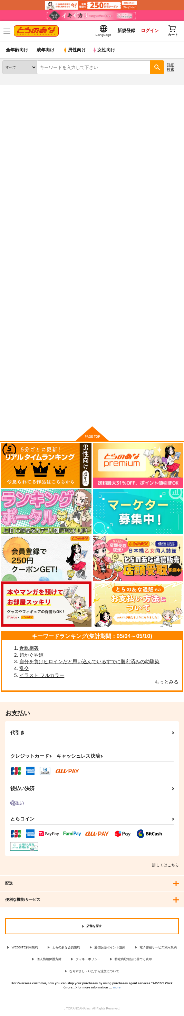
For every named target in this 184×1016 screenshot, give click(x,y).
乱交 (24, 668)
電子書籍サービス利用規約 (158, 947)
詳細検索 (170, 67)
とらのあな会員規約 (66, 947)
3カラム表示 (151, 218)
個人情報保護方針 (49, 959)
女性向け (103, 49)
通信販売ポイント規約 (109, 947)
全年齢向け (17, 49)
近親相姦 (29, 648)
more (116, 987)
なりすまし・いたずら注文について (94, 971)
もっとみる (166, 682)
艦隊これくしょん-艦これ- (81, 113)
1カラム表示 (175, 218)
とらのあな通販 (16, 89)
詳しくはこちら (165, 865)
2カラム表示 (163, 218)
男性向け (74, 49)
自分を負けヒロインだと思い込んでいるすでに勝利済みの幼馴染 (89, 661)
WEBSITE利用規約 (25, 947)
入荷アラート (19, 100)
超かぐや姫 (31, 655)
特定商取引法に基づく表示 (133, 959)
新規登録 (126, 30)
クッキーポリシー (88, 959)
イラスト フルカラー (41, 675)
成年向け (46, 49)
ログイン (150, 30)
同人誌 (41, 89)
